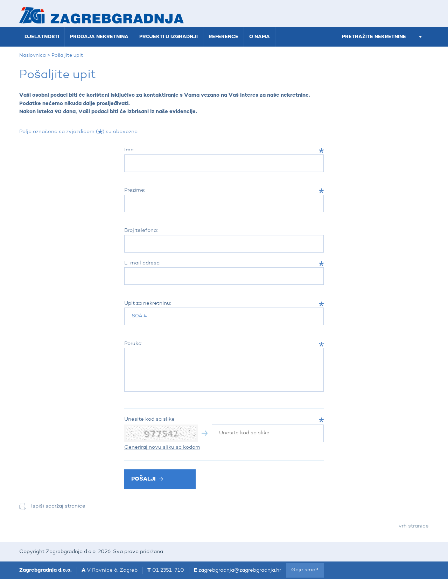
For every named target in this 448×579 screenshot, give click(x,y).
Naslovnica (32, 55)
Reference (223, 36)
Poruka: (133, 343)
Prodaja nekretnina (99, 36)
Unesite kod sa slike (149, 419)
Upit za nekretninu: (147, 303)
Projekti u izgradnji (168, 36)
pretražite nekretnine (382, 36)
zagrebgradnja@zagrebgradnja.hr (239, 570)
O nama (259, 36)
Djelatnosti (41, 36)
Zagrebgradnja (101, 15)
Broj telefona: (141, 230)
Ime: (129, 150)
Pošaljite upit (67, 55)
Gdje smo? (304, 570)
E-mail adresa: (142, 263)
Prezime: (134, 190)
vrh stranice (414, 526)
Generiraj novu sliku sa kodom (162, 447)
